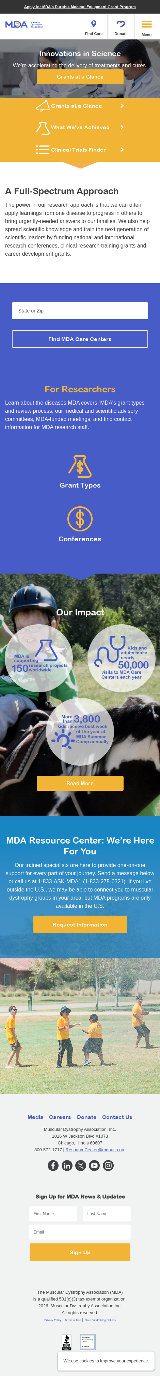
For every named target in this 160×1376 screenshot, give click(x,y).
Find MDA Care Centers (80, 339)
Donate (121, 26)
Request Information (80, 924)
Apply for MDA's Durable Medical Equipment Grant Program (80, 6)
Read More (80, 783)
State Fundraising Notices (100, 1320)
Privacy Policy (52, 1320)
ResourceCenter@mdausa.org (96, 1149)
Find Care (94, 26)
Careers (60, 1117)
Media (36, 1117)
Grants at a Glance (80, 77)
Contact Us (117, 1117)
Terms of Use (73, 1320)
